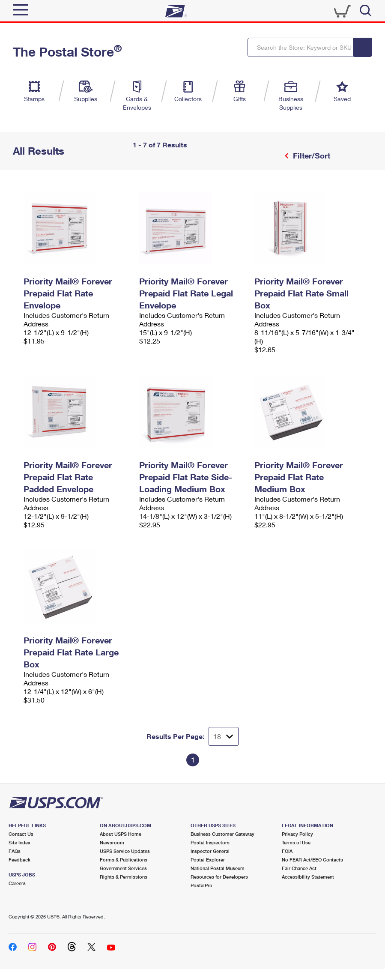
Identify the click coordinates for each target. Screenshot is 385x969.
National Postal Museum (218, 868)
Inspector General (210, 851)
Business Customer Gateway (222, 834)
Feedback (19, 859)
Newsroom (112, 842)
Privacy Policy (297, 834)
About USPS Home (120, 834)
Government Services (123, 868)
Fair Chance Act (299, 868)
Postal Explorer (208, 859)
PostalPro (201, 885)
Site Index (19, 842)
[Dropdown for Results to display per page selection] (224, 736)
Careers (17, 883)
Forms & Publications (123, 859)
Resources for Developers (219, 876)
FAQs (15, 851)
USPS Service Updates (125, 851)
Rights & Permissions (123, 876)
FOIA (287, 851)
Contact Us (21, 834)
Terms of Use (296, 842)
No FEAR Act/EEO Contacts (312, 859)
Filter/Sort (310, 155)
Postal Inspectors (210, 842)
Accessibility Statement (308, 876)
